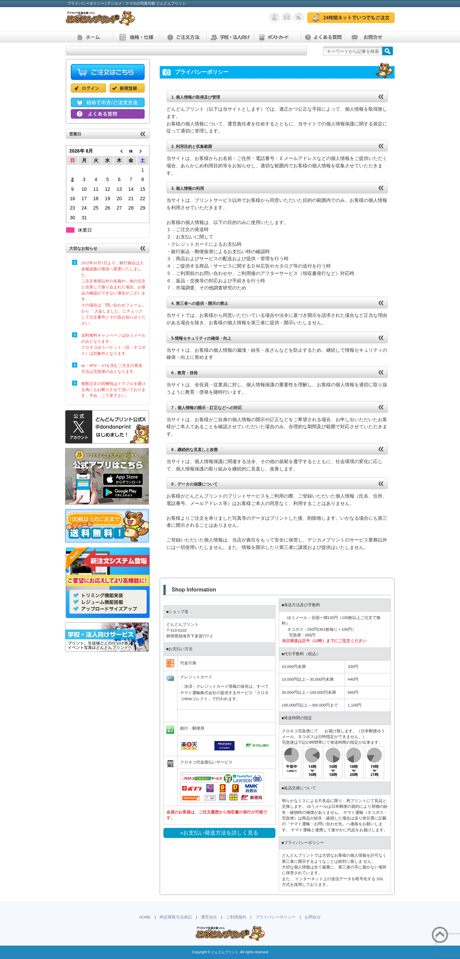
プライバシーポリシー (275, 917)
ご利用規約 (236, 917)
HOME (145, 917)
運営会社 (209, 917)
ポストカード (277, 37)
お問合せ (368, 37)
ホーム (89, 37)
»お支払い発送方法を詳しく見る (219, 833)
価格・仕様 (136, 37)
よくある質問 (323, 37)
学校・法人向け (230, 37)
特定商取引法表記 (176, 917)
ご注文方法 (183, 37)
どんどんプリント (224, 952)
